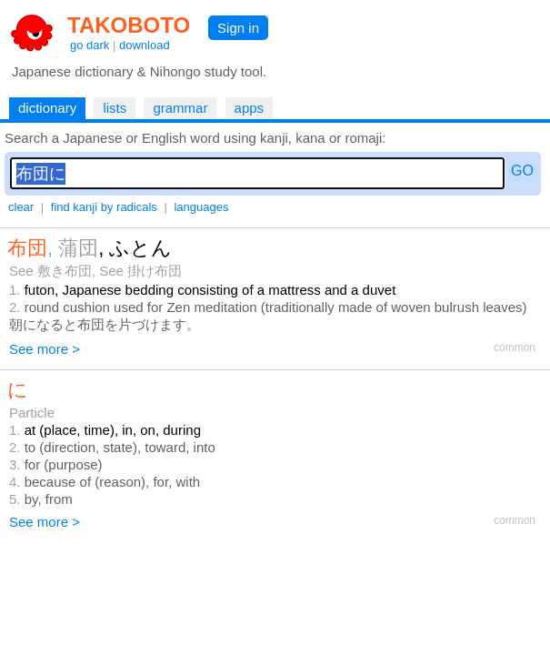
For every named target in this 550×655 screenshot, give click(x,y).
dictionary (47, 108)
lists (114, 108)
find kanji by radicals (104, 207)
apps (250, 108)
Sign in (238, 27)
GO (522, 170)
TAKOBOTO (128, 25)
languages (201, 207)
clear (21, 207)
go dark (89, 45)
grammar (180, 108)
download (144, 45)
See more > (44, 349)
